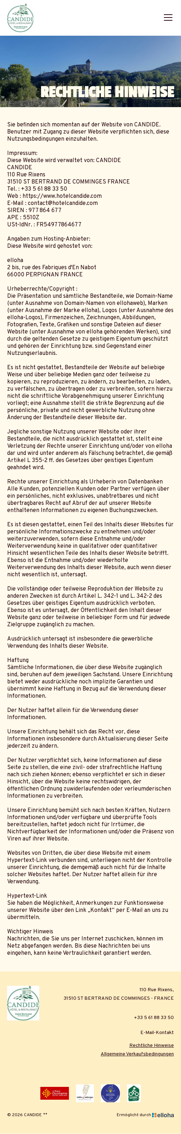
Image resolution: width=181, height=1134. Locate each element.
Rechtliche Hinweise (151, 1046)
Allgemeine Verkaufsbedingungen (137, 1054)
